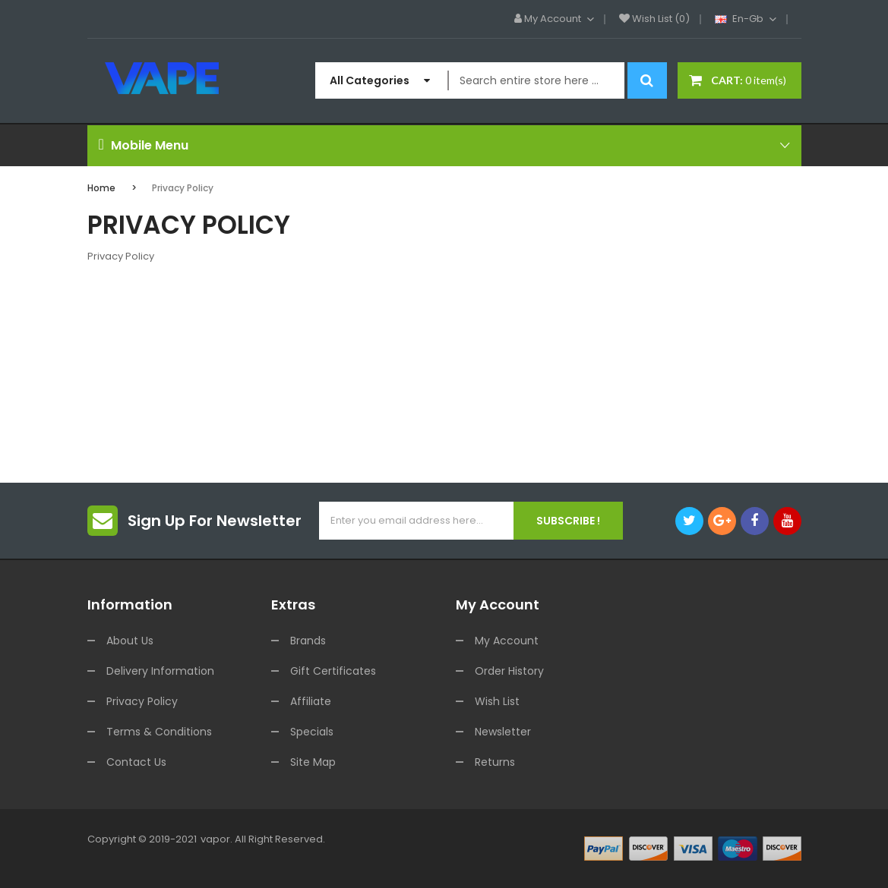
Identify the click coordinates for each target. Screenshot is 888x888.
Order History (509, 671)
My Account (507, 640)
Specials (311, 731)
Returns (495, 762)
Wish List (497, 701)
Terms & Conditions (159, 731)
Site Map (313, 762)
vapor (215, 839)
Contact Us (136, 762)
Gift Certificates (333, 671)
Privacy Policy (182, 187)
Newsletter (503, 731)
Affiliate (310, 701)
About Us (129, 640)
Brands (308, 640)
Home (101, 187)
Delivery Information (160, 671)
